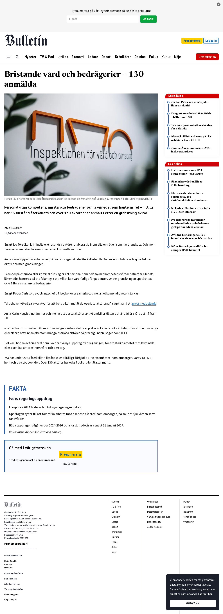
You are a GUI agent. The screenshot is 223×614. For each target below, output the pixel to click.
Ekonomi (78, 57)
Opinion (140, 57)
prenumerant (46, 460)
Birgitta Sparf (10, 599)
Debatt (107, 57)
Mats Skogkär (10, 561)
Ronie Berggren (11, 594)
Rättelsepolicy (154, 521)
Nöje (177, 57)
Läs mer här (205, 594)
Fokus (153, 57)
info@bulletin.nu (23, 522)
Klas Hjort (9, 564)
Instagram (188, 511)
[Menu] (8, 57)
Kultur (166, 57)
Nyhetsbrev (188, 521)
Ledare (93, 57)
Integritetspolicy (155, 511)
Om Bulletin (153, 501)
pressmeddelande (144, 303)
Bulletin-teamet (154, 506)
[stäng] (218, 4)
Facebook (188, 506)
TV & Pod (47, 57)
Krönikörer (123, 57)
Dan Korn (8, 567)
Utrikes (62, 57)
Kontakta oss (189, 516)
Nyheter (30, 57)
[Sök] (17, 57)
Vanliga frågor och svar (158, 516)
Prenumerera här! (16, 544)
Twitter (186, 501)
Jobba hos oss (154, 526)
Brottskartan (207, 57)
